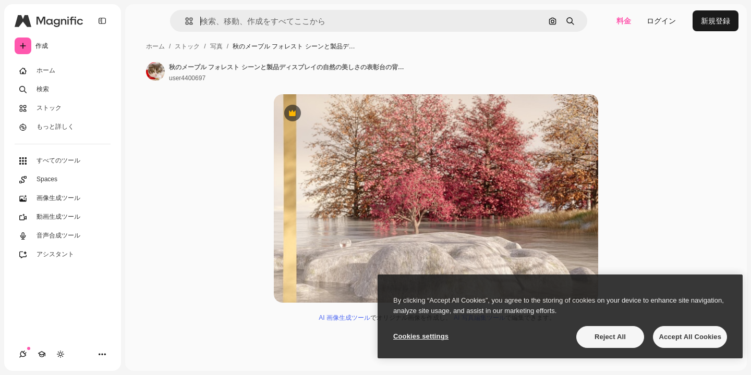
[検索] (63, 89)
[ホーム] (63, 71)
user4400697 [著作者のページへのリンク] (187, 78)
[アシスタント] (63, 254)
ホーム (155, 46)
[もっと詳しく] (63, 127)
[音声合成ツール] (63, 236)
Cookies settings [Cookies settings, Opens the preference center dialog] (421, 336)
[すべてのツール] (63, 161)
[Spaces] (63, 179)
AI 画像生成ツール (344, 317)
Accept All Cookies (690, 337)
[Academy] (41, 354)
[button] (185, 21)
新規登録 (715, 21)
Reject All (610, 337)
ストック (187, 46)
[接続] (23, 354)
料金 (623, 21)
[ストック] (63, 108)
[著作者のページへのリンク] (155, 71)
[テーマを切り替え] (60, 354)
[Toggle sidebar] (102, 20)
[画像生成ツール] (63, 198)
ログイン (661, 21)
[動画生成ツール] (63, 217)
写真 (216, 46)
